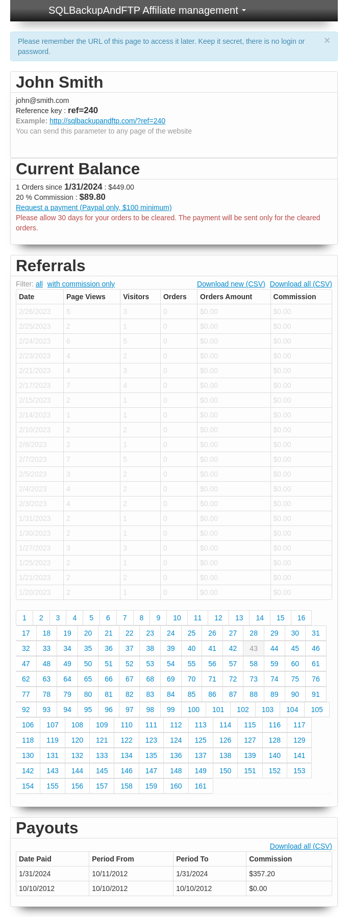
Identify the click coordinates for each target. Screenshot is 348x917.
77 (26, 694)
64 (67, 679)
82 (130, 694)
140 (275, 755)
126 (225, 740)
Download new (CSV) (231, 284)
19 (67, 633)
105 (316, 709)
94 (67, 709)
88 (254, 694)
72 (233, 679)
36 (109, 648)
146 (126, 771)
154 (28, 786)
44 (274, 648)
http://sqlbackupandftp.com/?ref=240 (107, 121)
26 (212, 633)
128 (275, 740)
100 (194, 709)
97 (130, 709)
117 (299, 725)
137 (201, 755)
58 (254, 664)
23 (150, 633)
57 (233, 664)
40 (192, 648)
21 (109, 633)
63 (47, 679)
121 (102, 740)
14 (260, 618)
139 (250, 755)
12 (218, 618)
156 (77, 786)
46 (316, 648)
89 (274, 694)
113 (201, 725)
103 (268, 709)
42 (233, 648)
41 (212, 648)
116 (275, 725)
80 (88, 694)
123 (151, 740)
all (39, 284)
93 (47, 709)
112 (176, 725)
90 (295, 694)
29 (274, 633)
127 (250, 740)
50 (88, 664)
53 (150, 664)
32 (26, 648)
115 (250, 725)
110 (126, 725)
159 (151, 786)
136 (176, 755)
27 (233, 633)
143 (52, 771)
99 (171, 709)
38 (150, 648)
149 (201, 771)
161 (201, 786)
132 (77, 755)
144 (77, 771)
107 (52, 725)
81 (109, 694)
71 (212, 679)
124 (176, 740)
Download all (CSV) (301, 284)
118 (28, 740)
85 (192, 694)
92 (26, 709)
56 (212, 664)
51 (109, 664)
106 (28, 725)
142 (28, 771)
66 (109, 679)
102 (242, 709)
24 (171, 633)
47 (26, 664)
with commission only (81, 284)
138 (225, 755)
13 (239, 618)
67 (130, 679)
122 (126, 740)
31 (316, 633)
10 (177, 618)
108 (77, 725)
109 (102, 725)
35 (88, 648)
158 (126, 786)
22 (130, 633)
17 (26, 633)
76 (316, 679)
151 (250, 771)
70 (192, 679)
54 (171, 664)
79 (67, 694)
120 (77, 740)
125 (201, 740)
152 (275, 771)
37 (130, 648)
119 (52, 740)
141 (299, 755)
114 (225, 725)
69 (171, 679)
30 (295, 633)
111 (151, 725)
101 (218, 709)
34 (67, 648)
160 (176, 786)
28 (254, 633)
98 (150, 709)
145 (102, 771)
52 (130, 664)
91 (316, 694)
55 (192, 664)
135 (151, 755)
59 (274, 664)
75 (295, 679)
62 (26, 679)
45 (295, 648)
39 (171, 648)
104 (292, 709)
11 (198, 618)
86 (212, 694)
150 (225, 771)
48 (47, 664)
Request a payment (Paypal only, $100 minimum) (94, 207)
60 (295, 664)
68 (150, 679)
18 (47, 633)
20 (88, 633)
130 (28, 755)
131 (52, 755)
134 (126, 755)
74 (274, 679)
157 (102, 786)
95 (88, 709)
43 (254, 648)
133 (102, 755)
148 (176, 771)
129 (299, 740)
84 (171, 694)
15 (281, 618)
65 (88, 679)
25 (192, 633)
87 (233, 694)
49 (67, 664)
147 (151, 771)
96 (109, 709)
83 (150, 694)
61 (316, 664)
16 (301, 618)
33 (47, 648)
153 (299, 771)
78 (47, 694)
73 (254, 679)
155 (52, 786)
